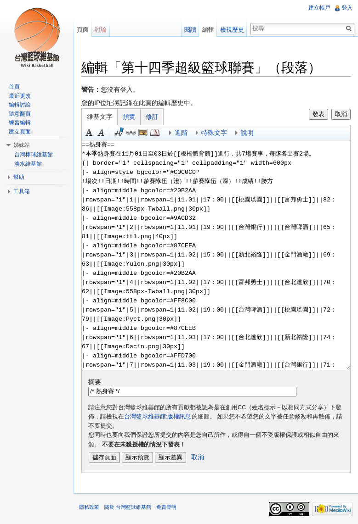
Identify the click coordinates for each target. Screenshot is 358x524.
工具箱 (21, 191)
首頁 (14, 87)
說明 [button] (247, 132)
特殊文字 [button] (214, 132)
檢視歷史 (232, 29)
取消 (341, 114)
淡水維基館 (28, 164)
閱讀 (190, 29)
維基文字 (100, 116)
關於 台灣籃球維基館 (127, 507)
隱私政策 (89, 507)
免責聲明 (166, 507)
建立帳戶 (319, 8)
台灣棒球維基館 (33, 154)
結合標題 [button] (143, 133)
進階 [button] (181, 132)
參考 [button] (155, 133)
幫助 (18, 177)
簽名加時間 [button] (119, 133)
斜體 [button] (101, 133)
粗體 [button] (89, 133)
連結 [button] (131, 133)
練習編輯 (20, 122)
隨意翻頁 (20, 114)
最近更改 (20, 96)
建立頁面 (20, 131)
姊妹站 (21, 145)
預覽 (129, 116)
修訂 (152, 116)
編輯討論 (20, 104)
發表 (318, 114)
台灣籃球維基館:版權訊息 (158, 416)
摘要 (94, 381)
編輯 (208, 29)
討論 (101, 29)
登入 (346, 8)
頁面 (83, 29)
